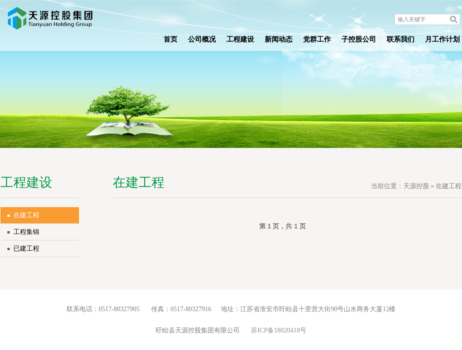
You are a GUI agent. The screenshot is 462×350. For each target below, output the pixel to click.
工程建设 (240, 39)
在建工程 (26, 215)
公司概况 (202, 39)
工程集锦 (26, 231)
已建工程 (26, 248)
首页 (170, 39)
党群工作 (317, 39)
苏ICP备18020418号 (278, 330)
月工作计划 (442, 39)
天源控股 (416, 186)
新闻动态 (278, 39)
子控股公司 (358, 39)
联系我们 (400, 39)
